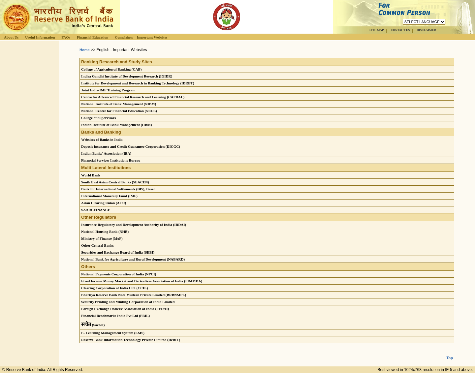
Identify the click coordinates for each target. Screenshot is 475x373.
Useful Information (40, 37)
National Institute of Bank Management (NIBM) (118, 104)
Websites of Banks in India (101, 139)
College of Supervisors (98, 118)
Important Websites (152, 37)
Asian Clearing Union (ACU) (103, 203)
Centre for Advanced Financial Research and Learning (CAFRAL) (132, 97)
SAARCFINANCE (95, 210)
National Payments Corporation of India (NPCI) (118, 274)
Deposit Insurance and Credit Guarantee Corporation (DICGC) (130, 146)
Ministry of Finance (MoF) (102, 238)
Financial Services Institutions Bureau (110, 160)
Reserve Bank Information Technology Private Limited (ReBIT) (130, 340)
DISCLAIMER (426, 30)
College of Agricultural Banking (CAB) (111, 69)
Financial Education (92, 37)
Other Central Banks (97, 245)
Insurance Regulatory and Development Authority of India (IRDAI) (133, 225)
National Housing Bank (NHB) (105, 231)
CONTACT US (400, 30)
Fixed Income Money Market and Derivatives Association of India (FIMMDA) (141, 281)
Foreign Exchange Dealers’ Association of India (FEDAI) (125, 309)
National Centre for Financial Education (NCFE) (119, 111)
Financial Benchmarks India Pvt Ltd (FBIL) (115, 316)
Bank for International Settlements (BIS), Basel (117, 189)
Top (450, 353)
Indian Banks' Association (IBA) (106, 153)
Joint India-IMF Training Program (108, 90)
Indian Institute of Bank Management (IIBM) (116, 125)
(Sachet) (93, 325)
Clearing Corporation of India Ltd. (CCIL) (114, 288)
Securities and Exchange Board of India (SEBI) (117, 252)
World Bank (90, 175)
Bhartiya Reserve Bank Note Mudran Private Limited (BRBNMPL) (133, 295)
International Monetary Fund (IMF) (109, 196)
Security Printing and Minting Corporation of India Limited (127, 302)
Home (84, 50)
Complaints (124, 37)
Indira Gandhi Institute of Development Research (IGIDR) (126, 76)
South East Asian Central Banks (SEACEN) (115, 182)
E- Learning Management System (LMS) (112, 333)
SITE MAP (376, 30)
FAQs (65, 37)
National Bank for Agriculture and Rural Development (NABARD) (133, 259)
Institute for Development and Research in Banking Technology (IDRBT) (137, 83)
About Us (11, 37)
